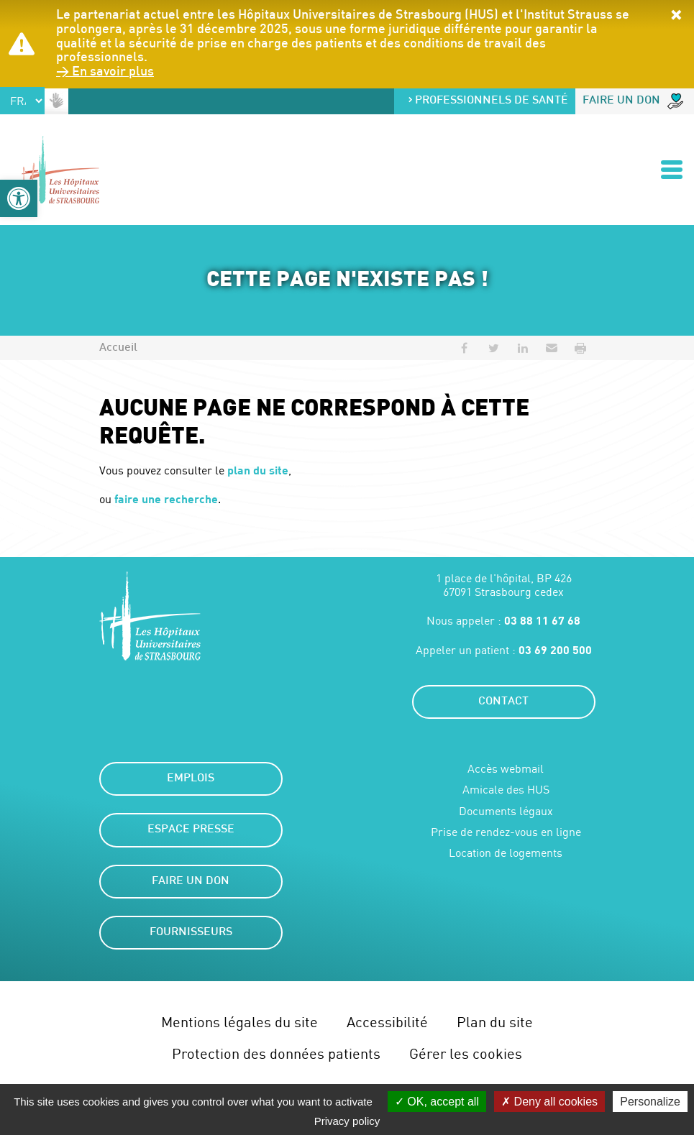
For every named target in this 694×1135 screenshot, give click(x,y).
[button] (18, 198)
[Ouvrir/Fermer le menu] (671, 169)
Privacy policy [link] (347, 1121)
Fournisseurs (191, 932)
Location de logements (505, 853)
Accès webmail (505, 769)
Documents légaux (506, 811)
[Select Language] (22, 100)
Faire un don (633, 101)
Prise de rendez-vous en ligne (506, 832)
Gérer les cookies (465, 1053)
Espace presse (190, 829)
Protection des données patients (276, 1053)
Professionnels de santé (487, 101)
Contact (503, 702)
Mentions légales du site (239, 1022)
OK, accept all (437, 1101)
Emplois (190, 778)
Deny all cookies (549, 1101)
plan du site (257, 470)
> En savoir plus (105, 72)
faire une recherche (166, 498)
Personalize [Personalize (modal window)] (650, 1101)
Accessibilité (387, 1022)
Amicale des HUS (505, 789)
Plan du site (495, 1022)
